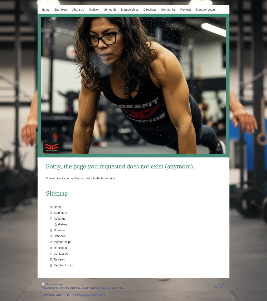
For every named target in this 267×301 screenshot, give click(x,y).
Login (222, 284)
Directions (60, 247)
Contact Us (61, 253)
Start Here (60, 212)
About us (59, 218)
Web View (219, 287)
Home (58, 207)
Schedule (60, 236)
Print (47, 284)
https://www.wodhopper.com (89, 294)
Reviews (59, 259)
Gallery (62, 224)
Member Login (63, 265)
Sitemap (58, 284)
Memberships (62, 242)
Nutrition (59, 230)
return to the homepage (100, 178)
